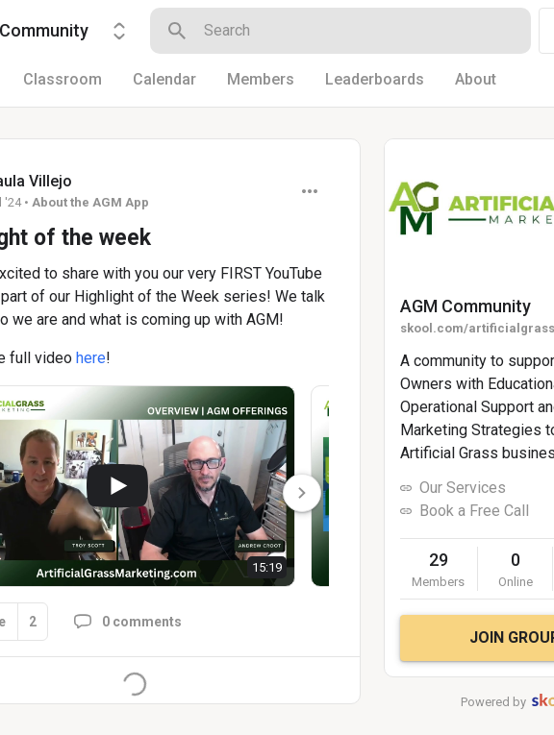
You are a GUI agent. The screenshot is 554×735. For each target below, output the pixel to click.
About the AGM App (90, 202)
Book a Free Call (474, 511)
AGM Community (465, 306)
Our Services (462, 487)
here (91, 358)
